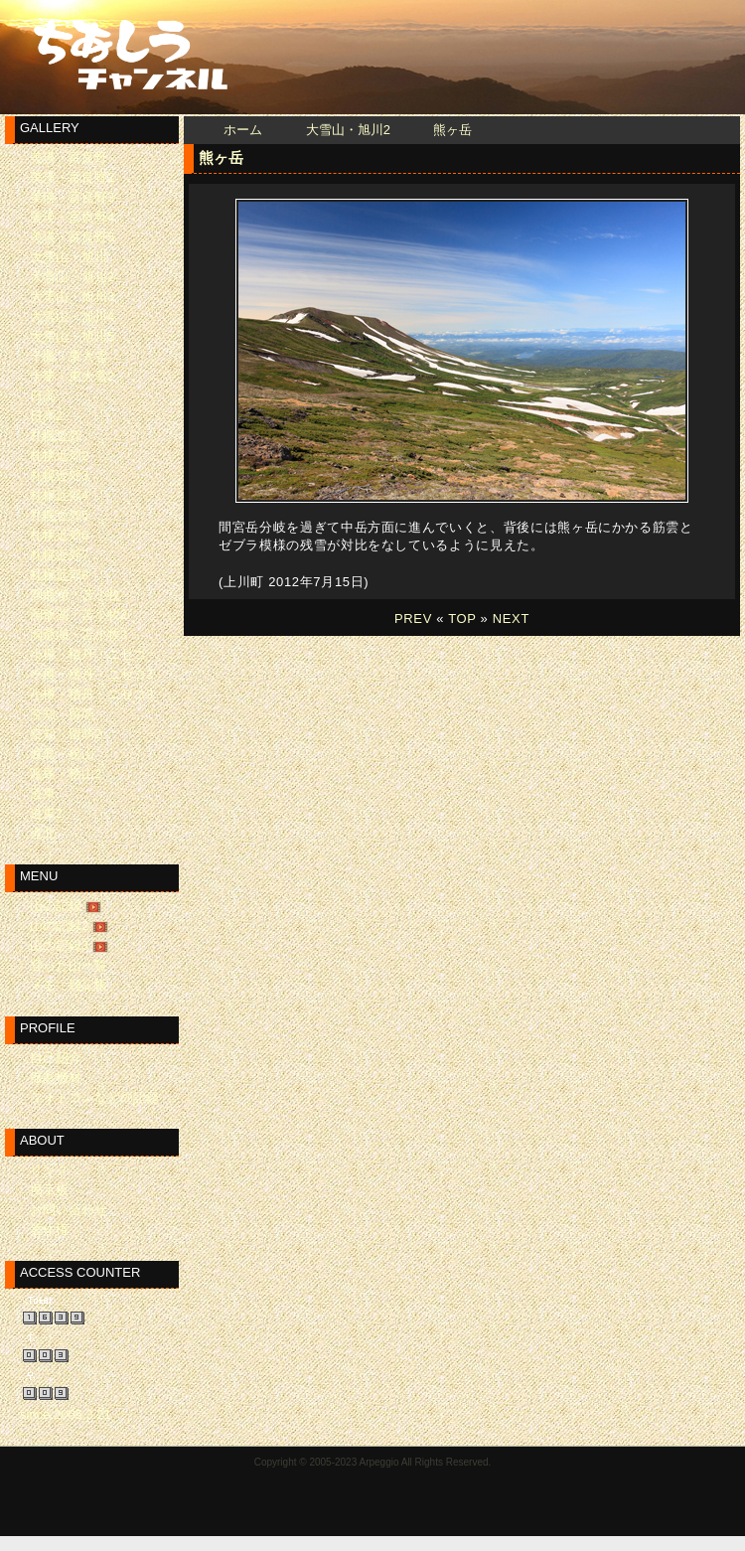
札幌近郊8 (59, 574)
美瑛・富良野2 (72, 177)
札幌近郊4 (59, 495)
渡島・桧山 (62, 753)
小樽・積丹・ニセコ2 (91, 674)
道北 (43, 833)
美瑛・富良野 (68, 157)
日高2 (46, 415)
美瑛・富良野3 (72, 197)
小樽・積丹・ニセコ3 (91, 694)
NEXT (511, 618)
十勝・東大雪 (68, 356)
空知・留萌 (62, 713)
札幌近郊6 (59, 535)
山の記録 (55, 905)
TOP (462, 618)
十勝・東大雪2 (72, 376)
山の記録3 (59, 945)
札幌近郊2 (59, 455)
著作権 (49, 1229)
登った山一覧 (68, 965)
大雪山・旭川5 (72, 336)
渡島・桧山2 (65, 773)
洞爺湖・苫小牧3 (78, 634)
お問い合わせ (68, 1209)
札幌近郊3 (59, 475)
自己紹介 (55, 1057)
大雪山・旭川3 (72, 296)
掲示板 (49, 1189)
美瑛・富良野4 (72, 217)
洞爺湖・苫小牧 (75, 594)
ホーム (243, 129)
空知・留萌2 (65, 733)
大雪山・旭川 (68, 256)
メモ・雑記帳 (68, 985)
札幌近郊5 (59, 515)
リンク (49, 1170)
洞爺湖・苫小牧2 (78, 614)
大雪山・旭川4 (72, 316)
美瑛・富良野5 (72, 237)
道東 (43, 793)
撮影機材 (55, 1077)
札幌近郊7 (59, 554)
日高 (43, 395)
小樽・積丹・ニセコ (88, 654)
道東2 (46, 813)
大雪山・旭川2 (348, 129)
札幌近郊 (55, 435)
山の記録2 (59, 925)
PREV (413, 618)
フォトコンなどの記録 (94, 1097)
